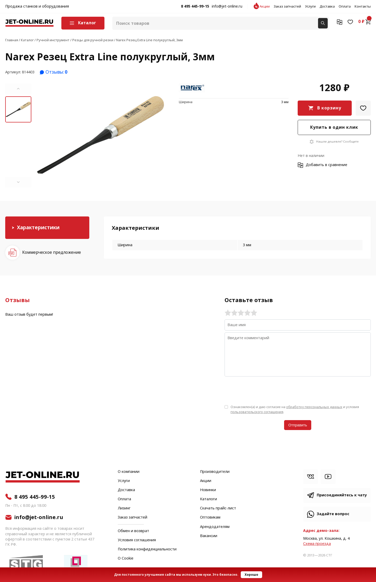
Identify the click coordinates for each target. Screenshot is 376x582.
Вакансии (208, 536)
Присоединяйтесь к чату (342, 495)
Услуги (310, 6)
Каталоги (208, 499)
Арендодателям (215, 527)
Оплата (345, 6)
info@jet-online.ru (227, 6)
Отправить (297, 425)
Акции (265, 6)
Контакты (363, 6)
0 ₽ (364, 22)
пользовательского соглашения (257, 411)
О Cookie (125, 558)
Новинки (208, 490)
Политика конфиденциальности (147, 549)
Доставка (327, 6)
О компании (128, 471)
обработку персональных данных (314, 406)
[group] (100, 135)
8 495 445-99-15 (195, 6)
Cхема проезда (317, 543)
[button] (18, 88)
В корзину (329, 108)
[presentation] (264, 390)
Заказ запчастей (287, 6)
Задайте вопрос (333, 514)
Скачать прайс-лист (218, 508)
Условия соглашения (137, 540)
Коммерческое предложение (51, 252)
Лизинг (124, 508)
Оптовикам (210, 517)
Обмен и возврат (133, 531)
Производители (215, 471)
